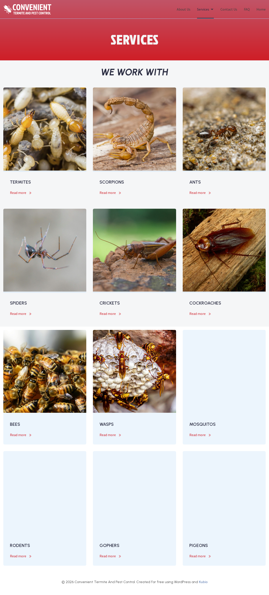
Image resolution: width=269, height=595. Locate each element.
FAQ (247, 9)
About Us (183, 9)
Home (261, 9)
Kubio (203, 582)
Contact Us (228, 9)
